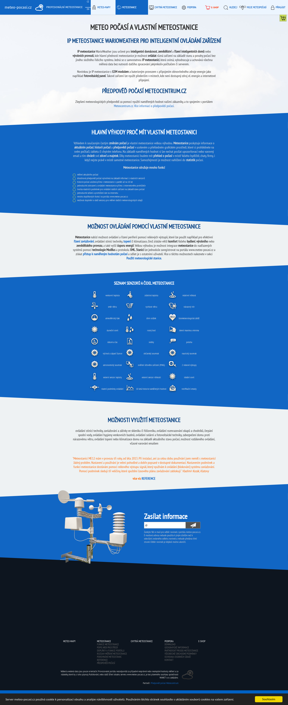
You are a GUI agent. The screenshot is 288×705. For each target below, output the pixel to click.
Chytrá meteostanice (162, 7)
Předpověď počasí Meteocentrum (164, 683)
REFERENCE (148, 478)
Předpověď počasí (106, 663)
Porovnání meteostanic (109, 656)
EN (88, 9)
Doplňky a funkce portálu (110, 650)
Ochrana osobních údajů (178, 656)
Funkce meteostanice (108, 644)
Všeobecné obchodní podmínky (181, 653)
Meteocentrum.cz (123, 106)
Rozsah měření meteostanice (112, 653)
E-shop (211, 7)
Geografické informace (177, 647)
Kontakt (169, 660)
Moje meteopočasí (252, 7)
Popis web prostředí (107, 647)
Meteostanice (126, 7)
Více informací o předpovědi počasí (154, 106)
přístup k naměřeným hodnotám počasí (105, 254)
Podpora (188, 7)
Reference (102, 660)
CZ (88, 1)
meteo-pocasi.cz (18, 7)
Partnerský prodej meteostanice (181, 650)
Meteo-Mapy (100, 7)
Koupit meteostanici (286, 19)
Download (170, 644)
